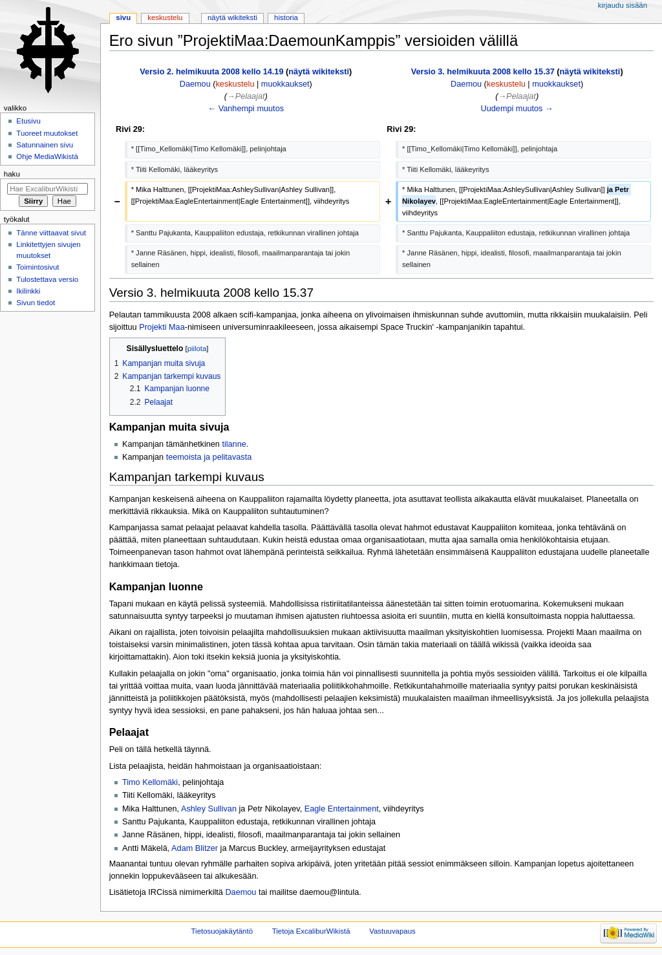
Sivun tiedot (35, 302)
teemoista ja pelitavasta (209, 457)
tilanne (234, 444)
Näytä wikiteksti (232, 17)
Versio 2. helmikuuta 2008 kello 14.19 (211, 71)
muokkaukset (285, 84)
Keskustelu (164, 17)
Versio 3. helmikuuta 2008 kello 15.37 (483, 71)
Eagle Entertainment (341, 808)
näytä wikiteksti (318, 71)
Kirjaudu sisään (622, 5)
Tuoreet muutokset (47, 133)
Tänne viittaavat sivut (51, 233)
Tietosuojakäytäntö (222, 931)
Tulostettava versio (47, 279)
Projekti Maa (162, 327)
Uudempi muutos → (517, 108)
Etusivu (28, 121)
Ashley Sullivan (209, 808)
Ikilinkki (28, 291)
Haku (12, 174)
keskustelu (235, 84)
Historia (286, 17)
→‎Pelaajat (246, 96)
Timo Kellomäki (150, 782)
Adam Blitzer (194, 848)
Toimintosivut (37, 267)
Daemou (240, 892)
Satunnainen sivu (44, 145)
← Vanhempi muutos (246, 108)
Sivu (123, 17)
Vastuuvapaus (392, 931)
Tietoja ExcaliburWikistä (311, 931)
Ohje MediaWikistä (47, 156)
